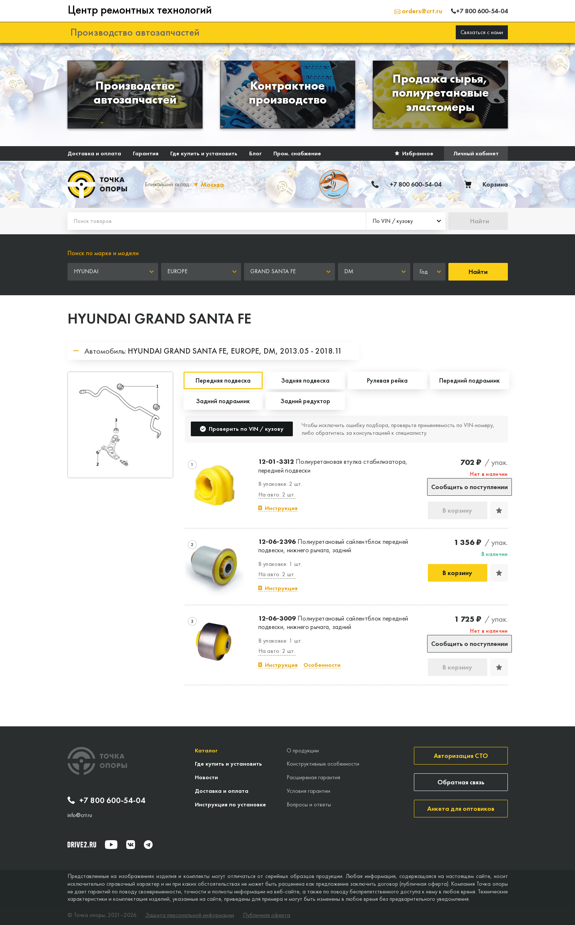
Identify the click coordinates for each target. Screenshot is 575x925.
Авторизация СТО (461, 755)
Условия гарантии (308, 791)
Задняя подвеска (305, 380)
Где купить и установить (203, 153)
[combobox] (405, 221)
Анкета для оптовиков (460, 808)
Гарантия (146, 153)
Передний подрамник (469, 380)
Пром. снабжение (297, 153)
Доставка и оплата (94, 153)
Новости (206, 777)
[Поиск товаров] (217, 221)
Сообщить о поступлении (469, 487)
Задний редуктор (305, 401)
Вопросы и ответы (309, 804)
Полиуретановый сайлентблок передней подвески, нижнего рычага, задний (333, 545)
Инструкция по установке (230, 804)
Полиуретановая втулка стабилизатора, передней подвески (333, 465)
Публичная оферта (266, 915)
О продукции (303, 750)
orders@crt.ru (418, 11)
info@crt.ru (80, 815)
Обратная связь (460, 782)
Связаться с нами (482, 32)
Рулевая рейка (387, 380)
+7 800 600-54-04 (106, 800)
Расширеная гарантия (313, 777)
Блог (255, 153)
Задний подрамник (223, 401)
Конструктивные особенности (323, 763)
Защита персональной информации (189, 915)
